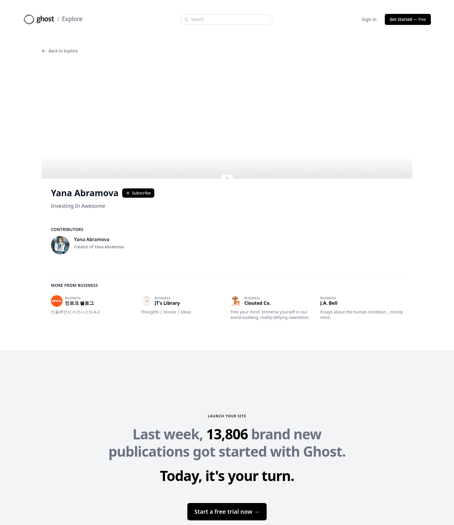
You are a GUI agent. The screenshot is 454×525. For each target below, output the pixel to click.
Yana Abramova (85, 193)
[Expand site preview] (227, 179)
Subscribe (138, 193)
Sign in (369, 19)
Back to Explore (60, 51)
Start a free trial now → (227, 511)
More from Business (74, 285)
